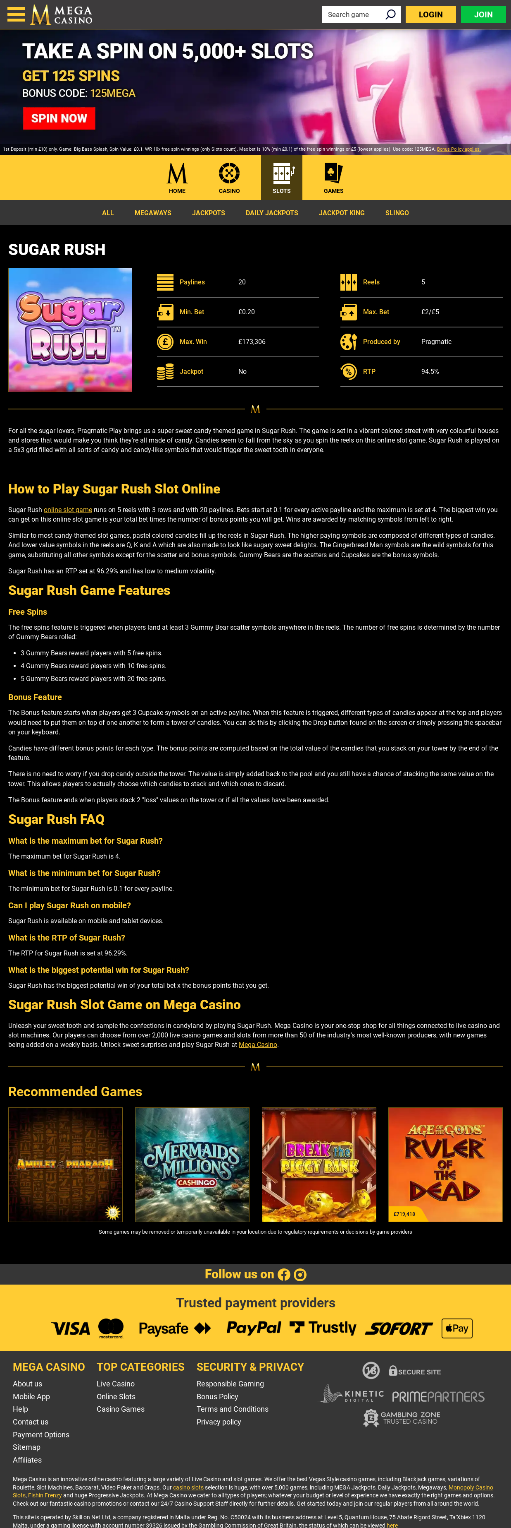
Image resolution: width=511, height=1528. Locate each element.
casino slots (188, 1487)
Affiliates (27, 1460)
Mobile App (31, 1396)
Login (431, 14)
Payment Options (41, 1434)
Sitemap (26, 1447)
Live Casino (116, 1383)
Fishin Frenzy (45, 1495)
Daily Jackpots (272, 213)
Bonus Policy (217, 1396)
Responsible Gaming (230, 1383)
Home (177, 191)
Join (483, 14)
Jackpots (208, 213)
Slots (282, 191)
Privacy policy (219, 1421)
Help (20, 1409)
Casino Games (121, 1409)
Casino (229, 191)
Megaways (153, 213)
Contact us (30, 1421)
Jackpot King (342, 213)
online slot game (68, 510)
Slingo (397, 213)
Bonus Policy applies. (459, 149)
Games (334, 191)
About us (27, 1383)
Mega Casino (258, 1045)
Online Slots (116, 1396)
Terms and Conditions (233, 1409)
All (108, 213)
